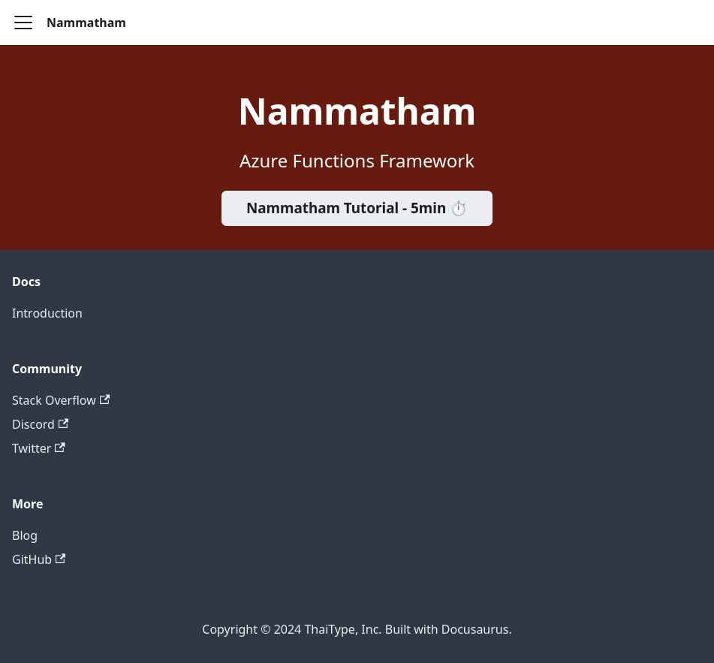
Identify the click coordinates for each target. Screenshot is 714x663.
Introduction (47, 313)
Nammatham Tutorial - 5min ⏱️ (357, 208)
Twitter (38, 448)
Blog (25, 535)
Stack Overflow (61, 400)
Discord (40, 424)
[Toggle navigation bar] (23, 22)
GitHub (38, 559)
